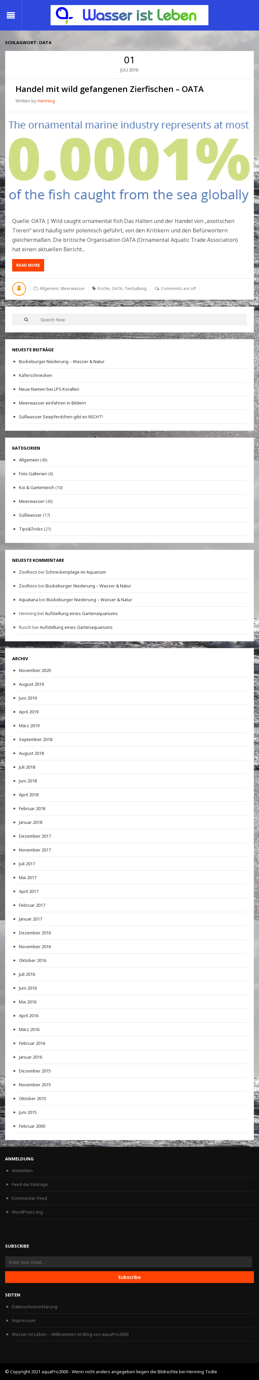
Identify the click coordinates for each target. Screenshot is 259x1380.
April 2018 (28, 795)
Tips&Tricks (31, 529)
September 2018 (35, 739)
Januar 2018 (30, 822)
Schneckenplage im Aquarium (76, 572)
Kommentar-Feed (29, 1198)
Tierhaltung (135, 288)
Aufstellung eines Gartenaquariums (81, 613)
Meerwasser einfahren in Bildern (52, 403)
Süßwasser (30, 515)
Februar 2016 (32, 1043)
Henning (46, 101)
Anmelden (22, 1170)
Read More (30, 266)
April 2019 (28, 712)
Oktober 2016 (32, 960)
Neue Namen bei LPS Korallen (49, 389)
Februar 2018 (32, 808)
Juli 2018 (27, 767)
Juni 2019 (28, 698)
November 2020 (35, 670)
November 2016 (35, 946)
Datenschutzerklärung (34, 1307)
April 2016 (28, 1016)
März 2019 (29, 726)
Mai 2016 (27, 1002)
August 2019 (31, 684)
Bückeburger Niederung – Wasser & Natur (62, 361)
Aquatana (28, 600)
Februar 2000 (32, 1126)
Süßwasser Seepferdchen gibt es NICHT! (61, 417)
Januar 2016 (30, 1057)
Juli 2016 (27, 974)
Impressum (23, 1320)
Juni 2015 (28, 1112)
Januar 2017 (30, 919)
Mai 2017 (27, 877)
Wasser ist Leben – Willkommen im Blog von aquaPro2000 (70, 1334)
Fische (103, 288)
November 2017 (35, 850)
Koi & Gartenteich (36, 487)
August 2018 (31, 753)
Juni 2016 (28, 988)
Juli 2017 (27, 864)
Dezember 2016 (35, 933)
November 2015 (35, 1085)
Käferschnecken (35, 375)
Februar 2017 (32, 905)
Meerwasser (73, 288)
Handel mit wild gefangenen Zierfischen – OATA (110, 88)
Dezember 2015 (35, 1071)
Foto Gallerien (33, 474)
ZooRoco (28, 572)
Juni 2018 (28, 781)
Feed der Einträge (30, 1184)
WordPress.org (27, 1212)
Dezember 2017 (35, 836)
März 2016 (29, 1029)
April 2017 (28, 891)
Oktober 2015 (32, 1098)
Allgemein (49, 288)
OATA (117, 288)
